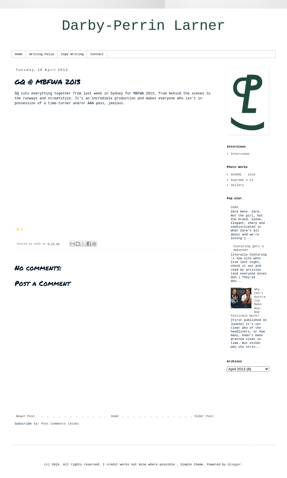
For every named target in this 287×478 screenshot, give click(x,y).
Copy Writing (72, 54)
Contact (97, 54)
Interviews (240, 154)
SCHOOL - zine (243, 174)
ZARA (234, 207)
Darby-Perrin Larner (143, 26)
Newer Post (25, 416)
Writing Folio (41, 54)
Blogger (234, 464)
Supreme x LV (242, 180)
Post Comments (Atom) (60, 423)
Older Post (204, 416)
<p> (115, 168)
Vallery (237, 185)
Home (18, 54)
